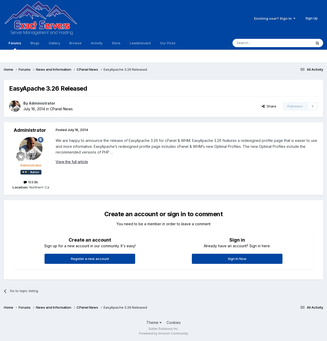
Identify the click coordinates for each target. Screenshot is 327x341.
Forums (15, 45)
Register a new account (90, 259)
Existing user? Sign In (274, 18)
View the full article (72, 161)
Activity (97, 43)
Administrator (42, 103)
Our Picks (168, 43)
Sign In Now (237, 259)
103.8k (31, 182)
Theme (154, 322)
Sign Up (312, 18)
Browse (75, 43)
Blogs (35, 43)
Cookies (173, 322)
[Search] (258, 43)
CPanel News (61, 109)
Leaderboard (140, 43)
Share (269, 106)
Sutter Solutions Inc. (164, 329)
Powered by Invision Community (163, 333)
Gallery (54, 43)
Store (116, 43)
